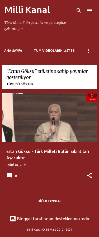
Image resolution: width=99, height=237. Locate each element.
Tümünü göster (19, 84)
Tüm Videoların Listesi (55, 50)
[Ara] (79, 10)
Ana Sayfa (13, 50)
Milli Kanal (27, 9)
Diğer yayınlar (50, 201)
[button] (89, 175)
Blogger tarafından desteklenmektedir (49, 218)
